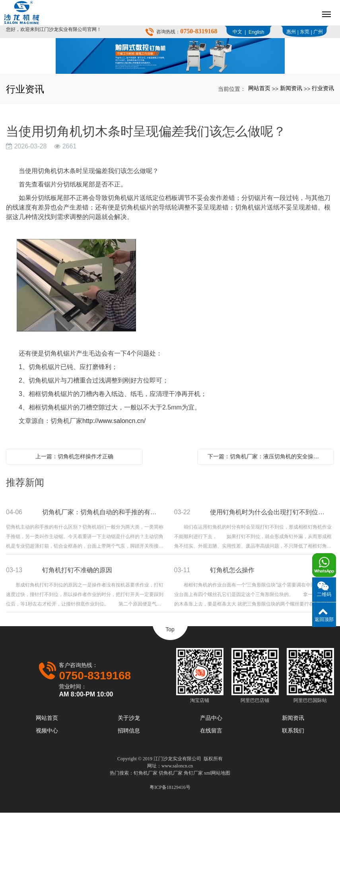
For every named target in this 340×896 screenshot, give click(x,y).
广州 (318, 32)
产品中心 (211, 801)
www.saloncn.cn (177, 849)
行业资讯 (323, 171)
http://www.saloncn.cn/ (114, 504)
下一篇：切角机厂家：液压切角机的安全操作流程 (268, 539)
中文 (237, 32)
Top (170, 712)
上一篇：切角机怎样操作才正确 (74, 539)
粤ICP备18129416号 (170, 870)
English (256, 32)
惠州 (291, 32)
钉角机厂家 (145, 856)
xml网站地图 (217, 856)
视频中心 (47, 814)
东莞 (304, 32)
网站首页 (259, 171)
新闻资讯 (291, 171)
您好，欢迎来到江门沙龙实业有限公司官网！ (53, 29)
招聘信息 (129, 814)
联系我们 (293, 814)
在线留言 (211, 814)
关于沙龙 (129, 801)
